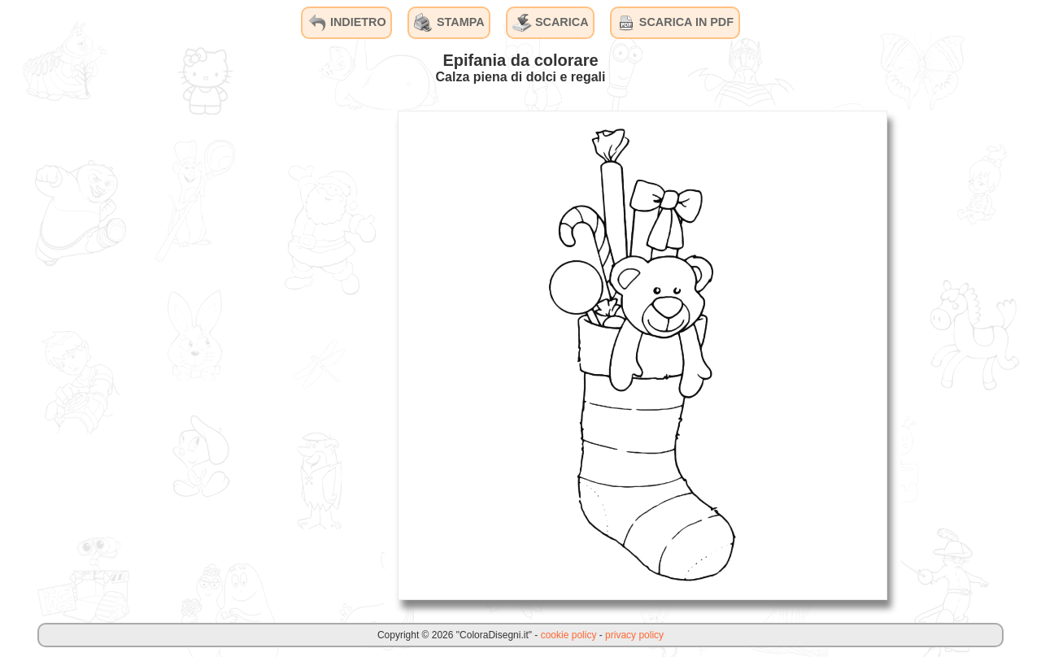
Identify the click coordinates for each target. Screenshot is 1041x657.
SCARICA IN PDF (675, 23)
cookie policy (569, 635)
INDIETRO (346, 23)
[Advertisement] (263, 354)
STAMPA (449, 23)
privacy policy (634, 635)
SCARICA (550, 23)
